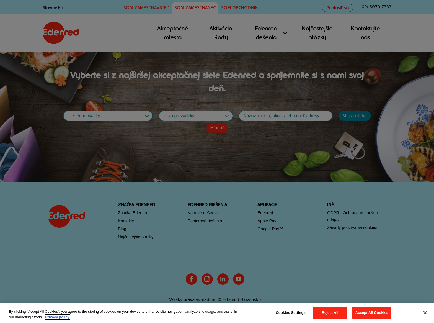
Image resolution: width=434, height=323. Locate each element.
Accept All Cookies (371, 313)
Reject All (330, 313)
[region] (217, 313)
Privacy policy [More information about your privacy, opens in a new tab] (57, 317)
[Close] (425, 313)
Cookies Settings (291, 313)
